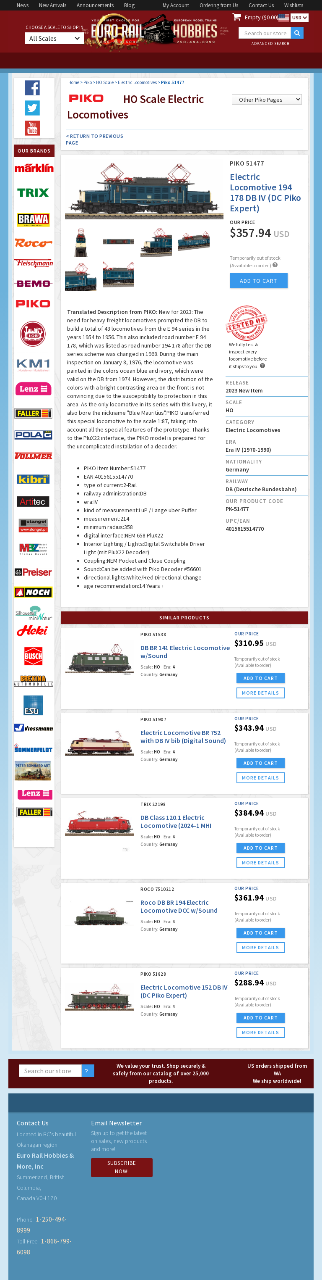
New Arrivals (52, 5)
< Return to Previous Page (94, 139)
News (23, 5)
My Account (176, 5)
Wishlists (293, 5)
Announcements (95, 5)
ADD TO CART (261, 678)
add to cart (258, 280)
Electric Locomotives (137, 82)
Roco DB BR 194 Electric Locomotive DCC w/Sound (179, 906)
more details (260, 693)
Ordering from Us (219, 5)
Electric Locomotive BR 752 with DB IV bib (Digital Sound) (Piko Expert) (183, 740)
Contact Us (261, 5)
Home (73, 82)
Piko (87, 82)
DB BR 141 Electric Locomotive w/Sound (185, 651)
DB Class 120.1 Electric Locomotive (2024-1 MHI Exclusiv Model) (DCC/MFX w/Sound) (176, 829)
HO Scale (105, 82)
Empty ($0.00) (261, 17)
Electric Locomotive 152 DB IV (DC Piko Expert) (184, 991)
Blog (129, 5)
